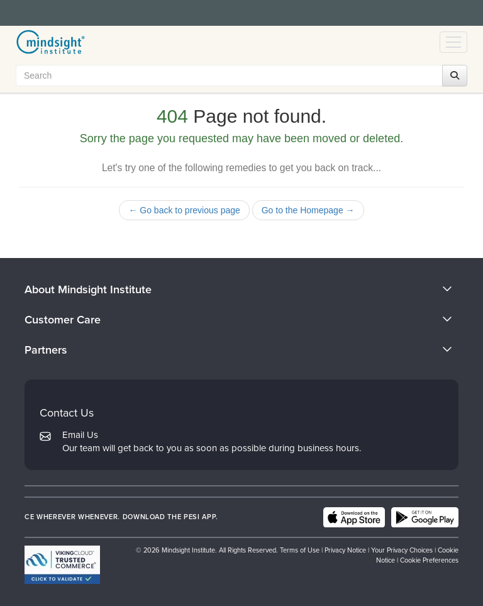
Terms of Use (299, 550)
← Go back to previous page (184, 210)
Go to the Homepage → (308, 210)
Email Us (80, 435)
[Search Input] (238, 75)
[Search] (454, 75)
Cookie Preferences (429, 560)
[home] (51, 42)
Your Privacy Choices (402, 550)
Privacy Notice (345, 550)
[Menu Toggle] (453, 42)
